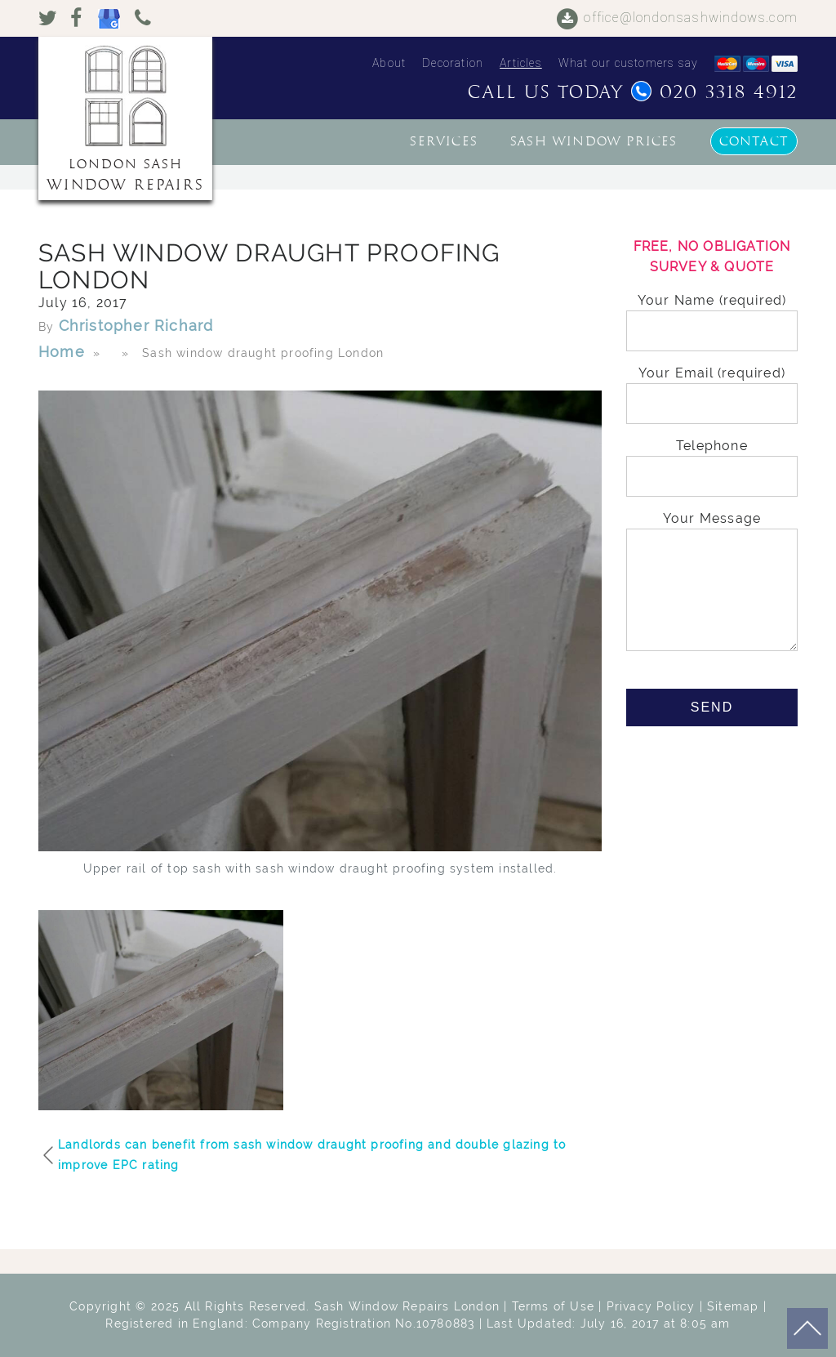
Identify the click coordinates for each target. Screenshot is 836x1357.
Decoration (452, 62)
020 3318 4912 (714, 92)
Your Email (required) (712, 388)
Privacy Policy (651, 1306)
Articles (521, 62)
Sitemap (732, 1306)
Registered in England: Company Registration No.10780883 (289, 1323)
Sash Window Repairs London (407, 1306)
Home (61, 351)
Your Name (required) (712, 315)
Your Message (712, 582)
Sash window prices (594, 141)
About (389, 62)
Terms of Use (553, 1306)
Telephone (712, 461)
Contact (754, 141)
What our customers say (628, 62)
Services (444, 141)
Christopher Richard (136, 325)
